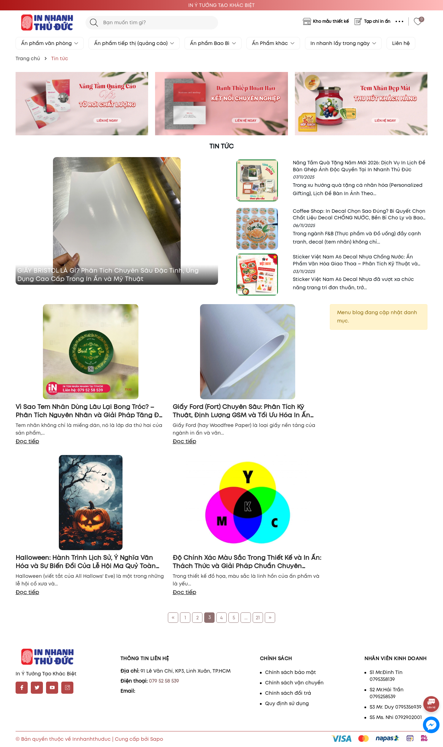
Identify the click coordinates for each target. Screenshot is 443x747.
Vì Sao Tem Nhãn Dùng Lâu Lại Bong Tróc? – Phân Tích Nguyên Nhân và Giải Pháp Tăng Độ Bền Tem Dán (89, 410)
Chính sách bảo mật (290, 672)
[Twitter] (37, 688)
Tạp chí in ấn (377, 21)
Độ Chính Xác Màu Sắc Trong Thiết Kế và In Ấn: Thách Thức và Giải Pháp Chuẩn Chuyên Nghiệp (247, 561)
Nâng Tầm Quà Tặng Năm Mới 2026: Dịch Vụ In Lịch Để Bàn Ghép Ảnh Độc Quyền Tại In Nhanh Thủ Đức (359, 166)
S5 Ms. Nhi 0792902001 (396, 717)
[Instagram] (67, 688)
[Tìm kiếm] (94, 22)
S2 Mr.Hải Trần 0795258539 (387, 693)
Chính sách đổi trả (288, 693)
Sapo (156, 739)
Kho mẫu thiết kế (331, 21)
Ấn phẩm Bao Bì (213, 43)
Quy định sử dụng (287, 703)
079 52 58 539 (164, 680)
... (245, 617)
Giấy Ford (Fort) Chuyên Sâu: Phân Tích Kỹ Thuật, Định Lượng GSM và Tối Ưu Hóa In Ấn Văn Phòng (241, 410)
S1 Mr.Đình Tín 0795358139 (386, 676)
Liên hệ (401, 43)
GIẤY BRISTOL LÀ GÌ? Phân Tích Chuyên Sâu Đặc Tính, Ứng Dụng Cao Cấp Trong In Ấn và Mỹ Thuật (108, 274)
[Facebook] (22, 688)
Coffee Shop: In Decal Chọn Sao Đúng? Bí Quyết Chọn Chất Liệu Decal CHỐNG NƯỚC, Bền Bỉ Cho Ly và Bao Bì (359, 218)
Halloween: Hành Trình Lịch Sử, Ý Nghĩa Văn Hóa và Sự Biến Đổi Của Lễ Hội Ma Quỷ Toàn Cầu (86, 561)
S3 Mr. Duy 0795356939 (396, 706)
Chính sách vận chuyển (294, 682)
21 (258, 617)
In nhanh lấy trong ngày (343, 43)
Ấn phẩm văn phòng (49, 43)
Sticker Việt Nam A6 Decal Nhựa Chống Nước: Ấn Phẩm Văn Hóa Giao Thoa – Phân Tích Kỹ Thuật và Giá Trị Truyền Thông (355, 263)
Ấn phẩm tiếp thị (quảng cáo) (134, 43)
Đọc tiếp (27, 441)
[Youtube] (52, 688)
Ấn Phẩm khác (273, 43)
